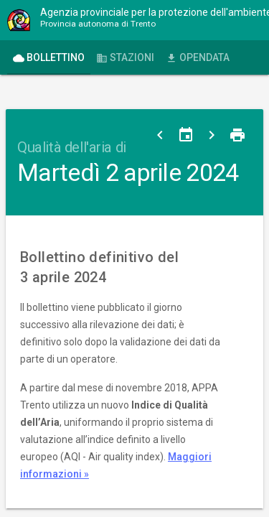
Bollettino (49, 58)
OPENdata (198, 58)
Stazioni (125, 58)
